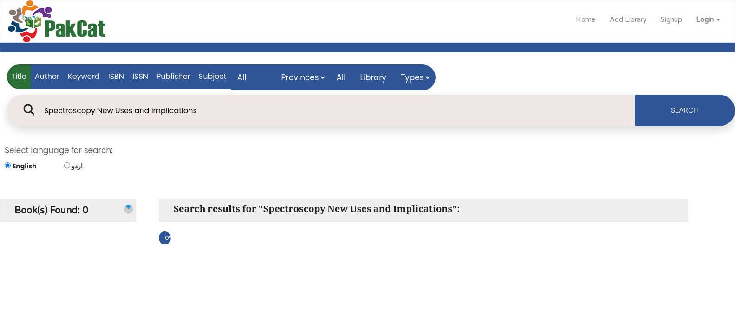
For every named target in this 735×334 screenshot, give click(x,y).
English (25, 166)
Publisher (173, 76)
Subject (213, 76)
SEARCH (685, 110)
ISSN (140, 76)
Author (47, 76)
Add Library (628, 19)
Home (586, 19)
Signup (671, 19)
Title (19, 76)
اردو (77, 166)
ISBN (116, 76)
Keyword (84, 76)
